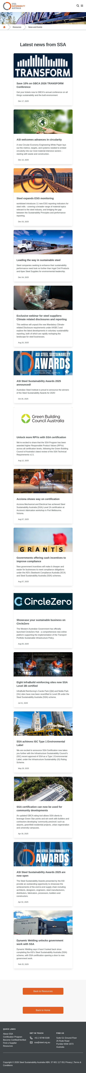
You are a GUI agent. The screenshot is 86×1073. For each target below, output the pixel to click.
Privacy (68, 1062)
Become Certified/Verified (14, 1040)
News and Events (35, 27)
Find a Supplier (10, 1043)
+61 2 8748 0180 (42, 1038)
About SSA (8, 1034)
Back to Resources (43, 991)
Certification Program (12, 1037)
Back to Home (43, 1010)
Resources (17, 27)
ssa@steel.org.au (42, 1042)
